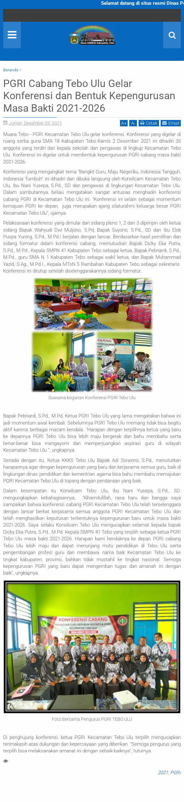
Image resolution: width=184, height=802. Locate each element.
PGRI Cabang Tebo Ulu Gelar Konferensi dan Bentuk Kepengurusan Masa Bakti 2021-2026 (89, 95)
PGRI (175, 772)
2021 (163, 772)
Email (170, 123)
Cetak (148, 123)
